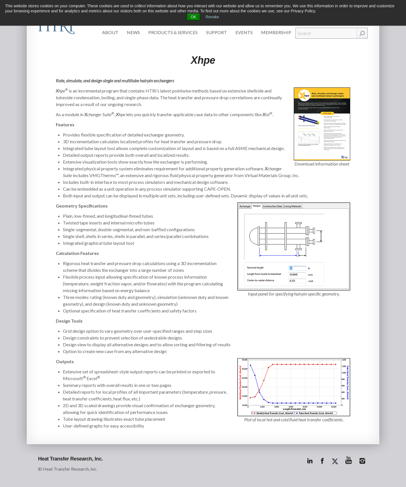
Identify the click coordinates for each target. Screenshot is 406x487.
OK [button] (193, 17)
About (110, 32)
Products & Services (173, 32)
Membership (276, 32)
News (133, 32)
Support (216, 32)
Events (244, 32)
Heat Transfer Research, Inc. (70, 459)
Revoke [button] (212, 17)
